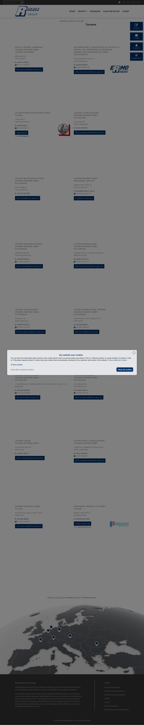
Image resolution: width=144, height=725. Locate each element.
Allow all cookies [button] (125, 370)
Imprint (124, 360)
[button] (17, 365)
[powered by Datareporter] (134, 354)
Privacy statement (114, 360)
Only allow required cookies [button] (22, 370)
